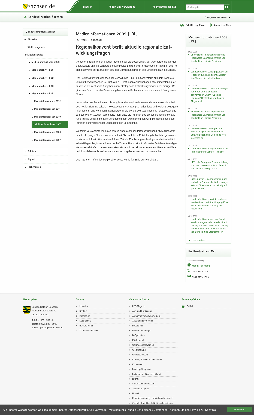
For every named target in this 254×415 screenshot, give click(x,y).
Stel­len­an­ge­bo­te (37, 47)
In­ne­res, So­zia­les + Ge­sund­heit (147, 359)
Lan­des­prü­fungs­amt (141, 369)
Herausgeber (30, 299)
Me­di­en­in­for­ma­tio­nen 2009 (48, 124)
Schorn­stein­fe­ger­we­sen (143, 383)
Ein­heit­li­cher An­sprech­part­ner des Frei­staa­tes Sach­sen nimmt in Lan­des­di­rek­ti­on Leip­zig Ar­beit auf (208, 57)
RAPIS (135, 379)
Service (80, 299)
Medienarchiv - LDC (42, 78)
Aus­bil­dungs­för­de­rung (142, 321)
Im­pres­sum (84, 316)
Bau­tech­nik (137, 326)
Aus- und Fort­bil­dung (142, 311)
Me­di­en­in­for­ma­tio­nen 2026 (45, 62)
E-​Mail (190, 306)
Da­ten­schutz (85, 321)
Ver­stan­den (239, 409)
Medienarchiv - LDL (42, 94)
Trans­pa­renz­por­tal (140, 388)
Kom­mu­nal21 (138, 364)
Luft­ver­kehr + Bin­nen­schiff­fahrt (146, 374)
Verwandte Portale (139, 299)
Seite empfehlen (191, 299)
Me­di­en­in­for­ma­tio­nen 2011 (47, 109)
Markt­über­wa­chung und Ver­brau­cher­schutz (152, 398)
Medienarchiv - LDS (42, 70)
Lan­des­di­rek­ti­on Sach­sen (45, 17)
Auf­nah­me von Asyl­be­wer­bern (146, 316)
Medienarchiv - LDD (43, 86)
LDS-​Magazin (138, 306)
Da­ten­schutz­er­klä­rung (81, 409)
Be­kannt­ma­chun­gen (141, 330)
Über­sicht (83, 306)
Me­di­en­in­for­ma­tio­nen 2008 (47, 132)
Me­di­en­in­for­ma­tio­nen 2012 (47, 101)
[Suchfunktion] (205, 7)
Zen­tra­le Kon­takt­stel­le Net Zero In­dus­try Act (152, 403)
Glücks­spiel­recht (140, 354)
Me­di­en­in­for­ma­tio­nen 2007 (47, 140)
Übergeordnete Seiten (216, 17)
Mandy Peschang (201, 265)
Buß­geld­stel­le (138, 335)
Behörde (32, 151)
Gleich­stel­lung (139, 350)
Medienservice (35, 55)
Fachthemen (34, 167)
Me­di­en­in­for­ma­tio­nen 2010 (47, 117)
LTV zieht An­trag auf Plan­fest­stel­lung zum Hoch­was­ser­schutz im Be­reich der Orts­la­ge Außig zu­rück (209, 165)
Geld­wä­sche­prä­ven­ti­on (143, 345)
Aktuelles (33, 39)
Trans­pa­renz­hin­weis (88, 330)
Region (31, 159)
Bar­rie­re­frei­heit (86, 326)
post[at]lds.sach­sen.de (51, 327)
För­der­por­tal (138, 340)
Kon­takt (83, 311)
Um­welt (135, 393)
